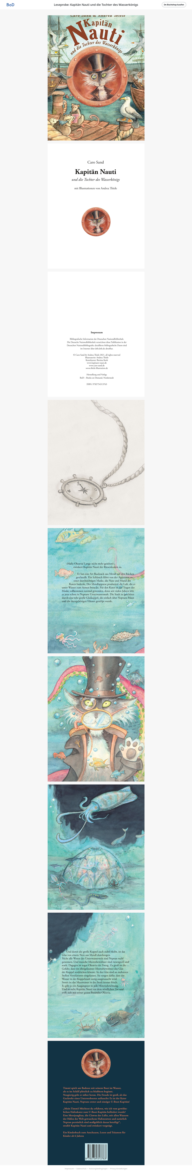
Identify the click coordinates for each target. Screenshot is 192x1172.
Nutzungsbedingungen (98, 1168)
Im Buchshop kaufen (174, 4)
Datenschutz (81, 1168)
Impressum (69, 1168)
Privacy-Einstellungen (118, 1168)
